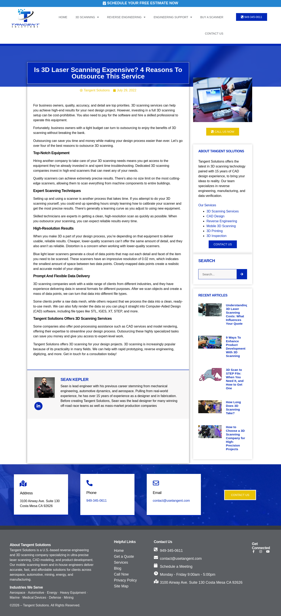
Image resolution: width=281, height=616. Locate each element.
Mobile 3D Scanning (221, 226)
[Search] (242, 274)
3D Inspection (216, 236)
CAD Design (215, 216)
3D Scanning (87, 17)
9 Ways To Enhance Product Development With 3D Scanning (235, 347)
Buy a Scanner (211, 17)
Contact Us (214, 33)
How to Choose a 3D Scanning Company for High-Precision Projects (235, 438)
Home (63, 17)
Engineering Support (173, 17)
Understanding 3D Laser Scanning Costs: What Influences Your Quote (237, 314)
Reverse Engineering (126, 17)
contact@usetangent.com (171, 500)
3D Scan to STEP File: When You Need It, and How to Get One (234, 379)
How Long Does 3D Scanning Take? (233, 407)
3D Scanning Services (222, 211)
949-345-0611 (96, 500)
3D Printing (214, 231)
